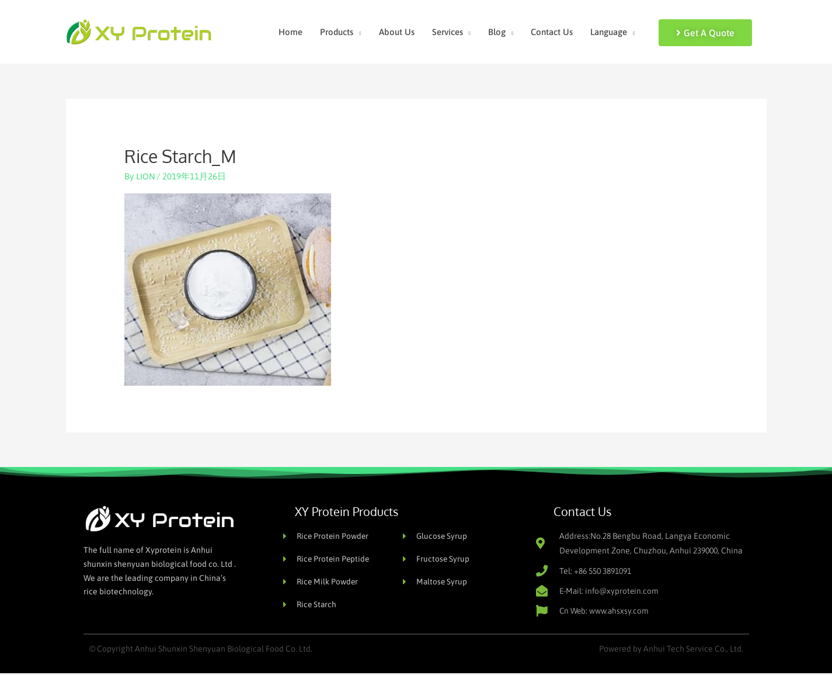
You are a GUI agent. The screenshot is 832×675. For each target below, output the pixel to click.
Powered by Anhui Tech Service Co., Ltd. (671, 650)
